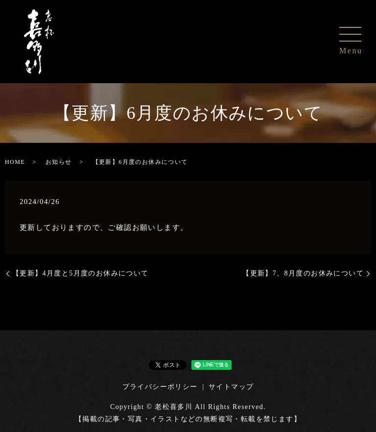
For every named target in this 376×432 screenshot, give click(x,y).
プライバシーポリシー (160, 386)
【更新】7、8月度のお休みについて (303, 273)
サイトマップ (231, 386)
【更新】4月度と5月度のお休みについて (80, 273)
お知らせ (59, 162)
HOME (15, 162)
